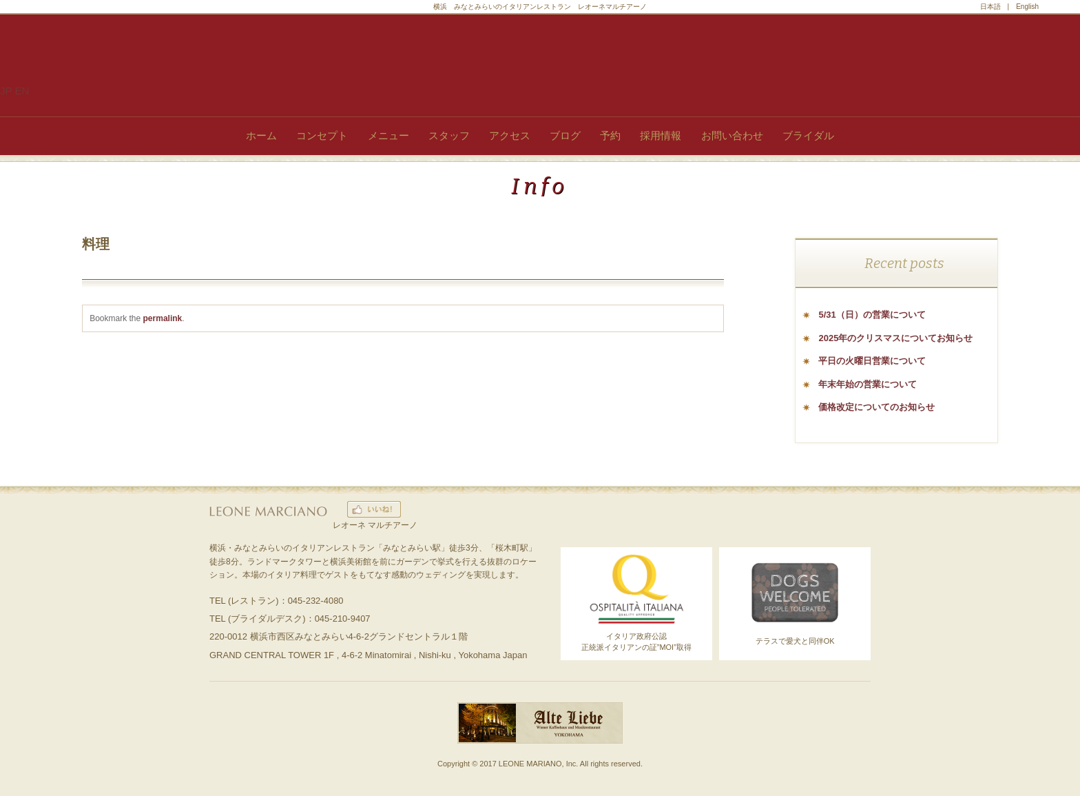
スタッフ (449, 135)
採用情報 (660, 135)
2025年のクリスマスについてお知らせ (895, 338)
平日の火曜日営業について (872, 361)
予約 (610, 135)
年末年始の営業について (867, 384)
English (1027, 6)
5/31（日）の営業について (871, 314)
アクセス (509, 135)
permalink (163, 318)
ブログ (565, 135)
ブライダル (808, 135)
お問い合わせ (732, 135)
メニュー (388, 135)
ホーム (261, 135)
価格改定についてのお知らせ (876, 407)
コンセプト (322, 135)
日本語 (990, 6)
